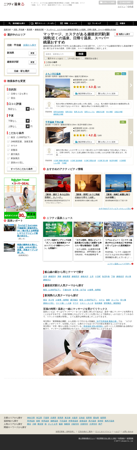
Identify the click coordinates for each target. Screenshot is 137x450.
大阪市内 (75, 424)
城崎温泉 (54, 421)
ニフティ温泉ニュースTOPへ (119, 264)
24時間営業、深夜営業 (22, 141)
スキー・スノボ (86, 303)
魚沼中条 (106, 276)
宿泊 (45, 300)
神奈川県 (31, 418)
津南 (59, 276)
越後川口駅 (100, 112)
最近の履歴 (125, 3)
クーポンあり (74, 58)
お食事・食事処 (94, 290)
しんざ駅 (56, 163)
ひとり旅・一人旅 (63, 303)
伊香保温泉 (73, 421)
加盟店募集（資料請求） (65, 432)
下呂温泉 (63, 421)
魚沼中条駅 (113, 161)
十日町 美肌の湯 (90, 161)
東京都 (67, 418)
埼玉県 (39, 418)
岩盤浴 (14, 150)
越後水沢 (84, 276)
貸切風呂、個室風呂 (112, 303)
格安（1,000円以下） (52, 290)
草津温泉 (31, 421)
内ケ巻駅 (109, 112)
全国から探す (29, 45)
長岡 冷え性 (78, 112)
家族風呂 (15, 158)
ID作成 (130, 6)
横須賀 (40, 424)
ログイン (121, 6)
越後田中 (52, 276)
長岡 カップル (89, 112)
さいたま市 (53, 424)
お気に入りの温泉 (107, 3)
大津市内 (93, 424)
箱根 (38, 421)
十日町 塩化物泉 (76, 161)
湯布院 (100, 421)
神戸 (100, 424)
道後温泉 (83, 421)
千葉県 (46, 418)
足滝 (45, 276)
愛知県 (96, 418)
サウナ (76, 303)
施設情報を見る (84, 93)
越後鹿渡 (66, 276)
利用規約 (121, 438)
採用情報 (130, 438)
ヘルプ (117, 432)
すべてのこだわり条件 (22, 169)
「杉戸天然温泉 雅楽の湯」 (107, 321)
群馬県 (60, 418)
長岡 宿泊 (68, 112)
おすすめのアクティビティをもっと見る (115, 209)
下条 (113, 276)
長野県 (89, 418)
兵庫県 (53, 418)
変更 (32, 53)
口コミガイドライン (103, 432)
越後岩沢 (120, 276)
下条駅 (64, 163)
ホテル (102, 300)
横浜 (29, 424)
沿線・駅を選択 (21, 71)
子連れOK (67, 290)
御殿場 (67, 424)
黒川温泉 (92, 421)
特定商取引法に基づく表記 (106, 438)
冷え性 (51, 300)
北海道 (82, 418)
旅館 (108, 300)
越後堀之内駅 (58, 114)
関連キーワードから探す (15, 427)
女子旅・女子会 (79, 290)
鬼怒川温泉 (109, 421)
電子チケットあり (55, 58)
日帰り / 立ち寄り (19, 94)
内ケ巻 (128, 276)
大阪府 (75, 418)
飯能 (61, 424)
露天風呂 (74, 300)
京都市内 (84, 424)
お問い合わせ (128, 432)
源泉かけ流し (49, 303)
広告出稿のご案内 (85, 432)
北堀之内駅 (118, 112)
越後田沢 (75, 276)
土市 (92, 276)
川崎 (34, 424)
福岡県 (103, 418)
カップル (115, 300)
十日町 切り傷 (103, 161)
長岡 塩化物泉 (58, 112)
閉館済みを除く (91, 58)
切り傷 (123, 300)
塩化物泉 (98, 303)
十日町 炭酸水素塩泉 (61, 161)
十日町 (98, 276)
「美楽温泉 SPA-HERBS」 (93, 326)
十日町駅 (122, 161)
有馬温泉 (45, 421)
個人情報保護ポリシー (87, 438)
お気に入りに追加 (108, 93)
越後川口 (47, 280)
